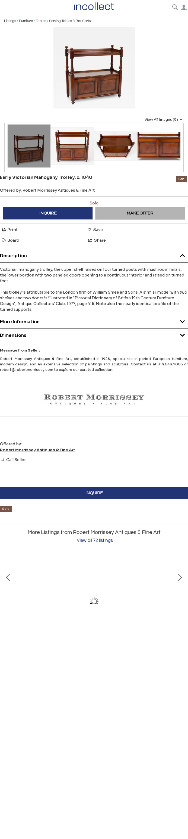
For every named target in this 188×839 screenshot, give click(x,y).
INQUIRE (48, 213)
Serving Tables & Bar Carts (70, 21)
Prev (8, 601)
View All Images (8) (164, 119)
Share (96, 240)
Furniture (26, 21)
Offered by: (47, 190)
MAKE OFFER (140, 213)
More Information (94, 320)
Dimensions (94, 334)
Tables (41, 21)
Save (95, 229)
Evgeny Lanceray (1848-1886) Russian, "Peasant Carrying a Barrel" (65, 651)
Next (180, 601)
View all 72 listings (95, 540)
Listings (10, 21)
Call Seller (13, 459)
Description (94, 254)
